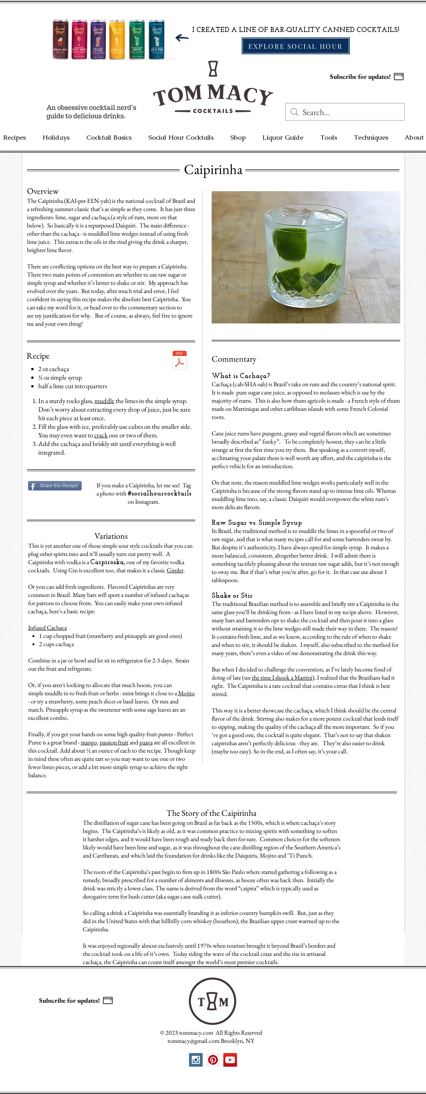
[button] (399, 76)
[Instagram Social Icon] (196, 1060)
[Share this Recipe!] (55, 485)
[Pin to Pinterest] (226, 198)
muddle (104, 400)
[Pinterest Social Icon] (213, 1060)
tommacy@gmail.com (193, 1041)
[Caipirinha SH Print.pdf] (180, 361)
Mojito (186, 693)
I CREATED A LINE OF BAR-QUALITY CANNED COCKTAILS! (295, 30)
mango (89, 742)
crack (101, 435)
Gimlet (175, 570)
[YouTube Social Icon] (230, 1060)
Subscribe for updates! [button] (360, 76)
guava (146, 742)
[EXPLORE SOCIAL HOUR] (295, 46)
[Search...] (345, 112)
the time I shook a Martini (282, 677)
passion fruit (114, 742)
